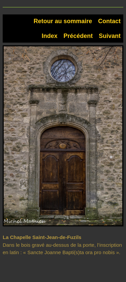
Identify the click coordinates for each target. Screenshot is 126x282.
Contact (109, 21)
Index (49, 36)
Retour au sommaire (63, 21)
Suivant (110, 36)
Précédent (78, 36)
